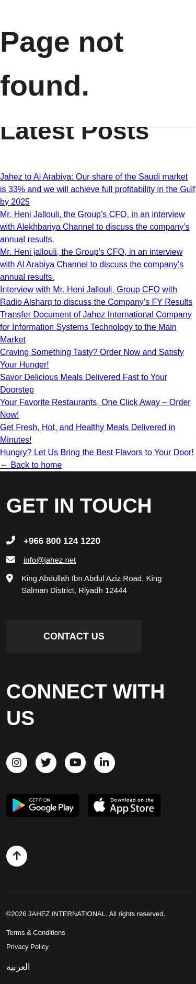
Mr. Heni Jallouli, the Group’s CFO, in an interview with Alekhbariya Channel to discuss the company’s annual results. (95, 227)
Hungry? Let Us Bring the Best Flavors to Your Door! (97, 452)
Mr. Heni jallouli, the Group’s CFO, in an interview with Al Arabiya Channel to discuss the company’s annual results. (91, 264)
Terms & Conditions (35, 932)
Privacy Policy (27, 947)
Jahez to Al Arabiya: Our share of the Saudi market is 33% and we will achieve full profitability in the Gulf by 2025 (97, 189)
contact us (74, 636)
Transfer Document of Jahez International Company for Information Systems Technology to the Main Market (96, 327)
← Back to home (31, 464)
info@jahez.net (50, 559)
